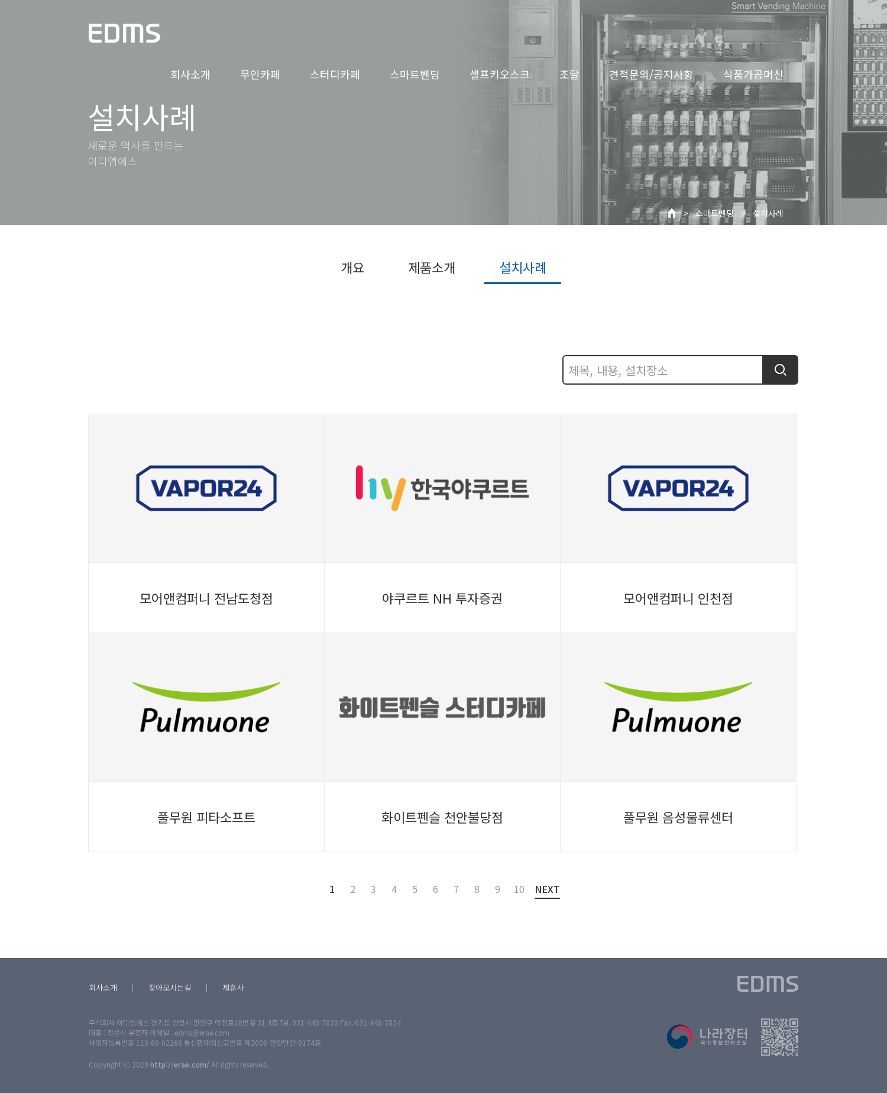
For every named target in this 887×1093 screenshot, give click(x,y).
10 (518, 889)
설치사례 (768, 213)
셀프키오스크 (500, 74)
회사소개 (190, 74)
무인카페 (260, 74)
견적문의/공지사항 (651, 74)
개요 (352, 266)
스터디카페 (335, 74)
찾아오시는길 (169, 987)
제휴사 (233, 987)
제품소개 (431, 266)
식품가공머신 (753, 74)
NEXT (547, 890)
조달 (569, 74)
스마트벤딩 (415, 74)
